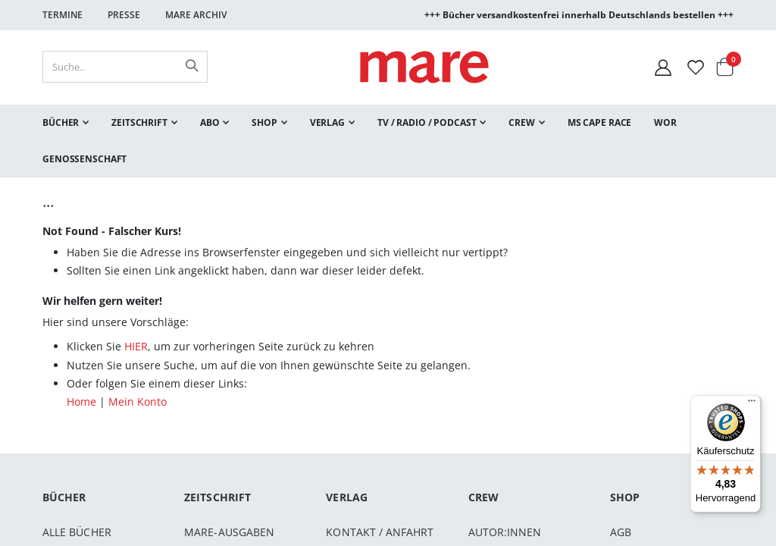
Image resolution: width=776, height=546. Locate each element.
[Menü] (752, 398)
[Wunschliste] (696, 67)
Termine (62, 14)
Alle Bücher (76, 532)
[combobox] (125, 67)
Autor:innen (505, 532)
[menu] (388, 141)
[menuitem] (65, 123)
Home (81, 401)
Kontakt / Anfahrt (379, 532)
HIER (136, 346)
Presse (124, 14)
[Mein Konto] (663, 67)
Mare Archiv (196, 14)
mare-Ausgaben (229, 532)
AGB (620, 532)
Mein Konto (137, 401)
